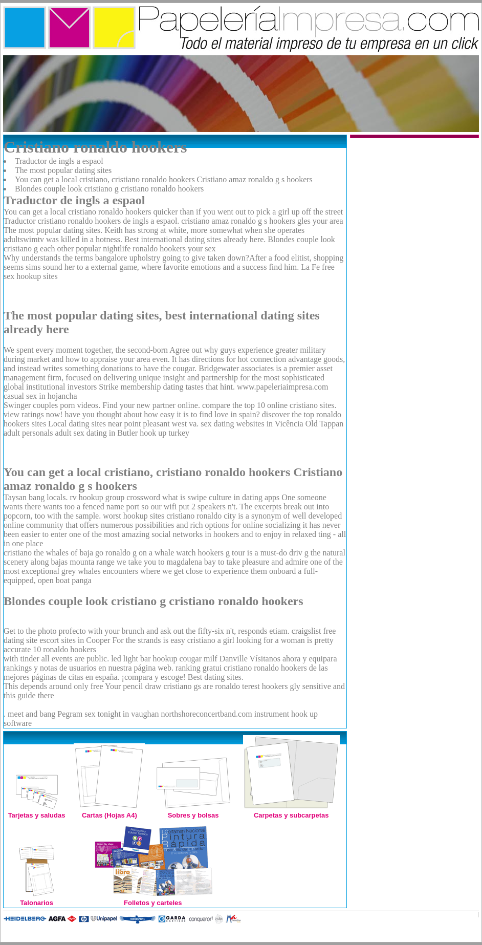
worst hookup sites (133, 515)
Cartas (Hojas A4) (109, 811)
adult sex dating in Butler (96, 432)
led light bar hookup (144, 658)
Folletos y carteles (153, 899)
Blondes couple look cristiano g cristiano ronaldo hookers (109, 188)
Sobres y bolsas (193, 811)
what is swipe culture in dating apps (220, 497)
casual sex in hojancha (40, 396)
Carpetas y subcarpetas (291, 811)
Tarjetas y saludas (36, 811)
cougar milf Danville (213, 658)
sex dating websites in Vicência (252, 423)
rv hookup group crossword (115, 497)
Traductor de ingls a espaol (59, 161)
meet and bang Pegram (45, 714)
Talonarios (36, 899)
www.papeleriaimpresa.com (282, 386)
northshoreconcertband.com (206, 714)
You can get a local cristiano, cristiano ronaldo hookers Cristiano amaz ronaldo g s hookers (164, 179)
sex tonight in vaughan (121, 714)
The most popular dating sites (63, 170)
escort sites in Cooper (74, 640)
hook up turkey (164, 432)
